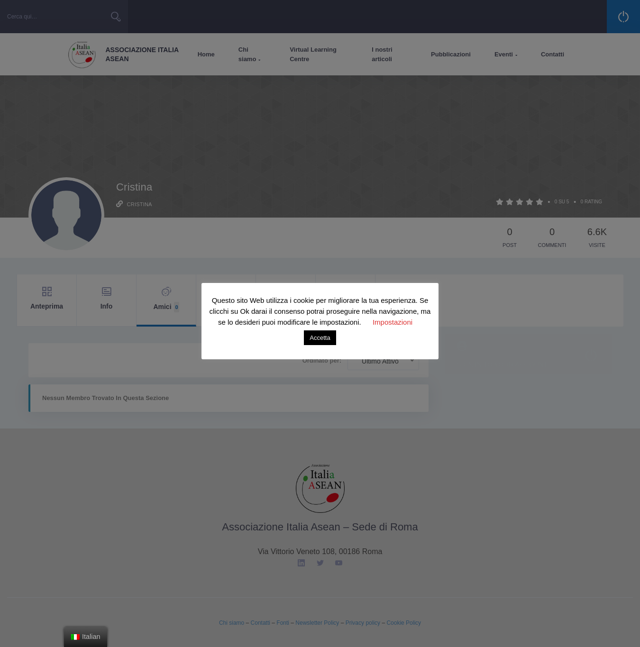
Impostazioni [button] (392, 322)
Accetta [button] (320, 337)
